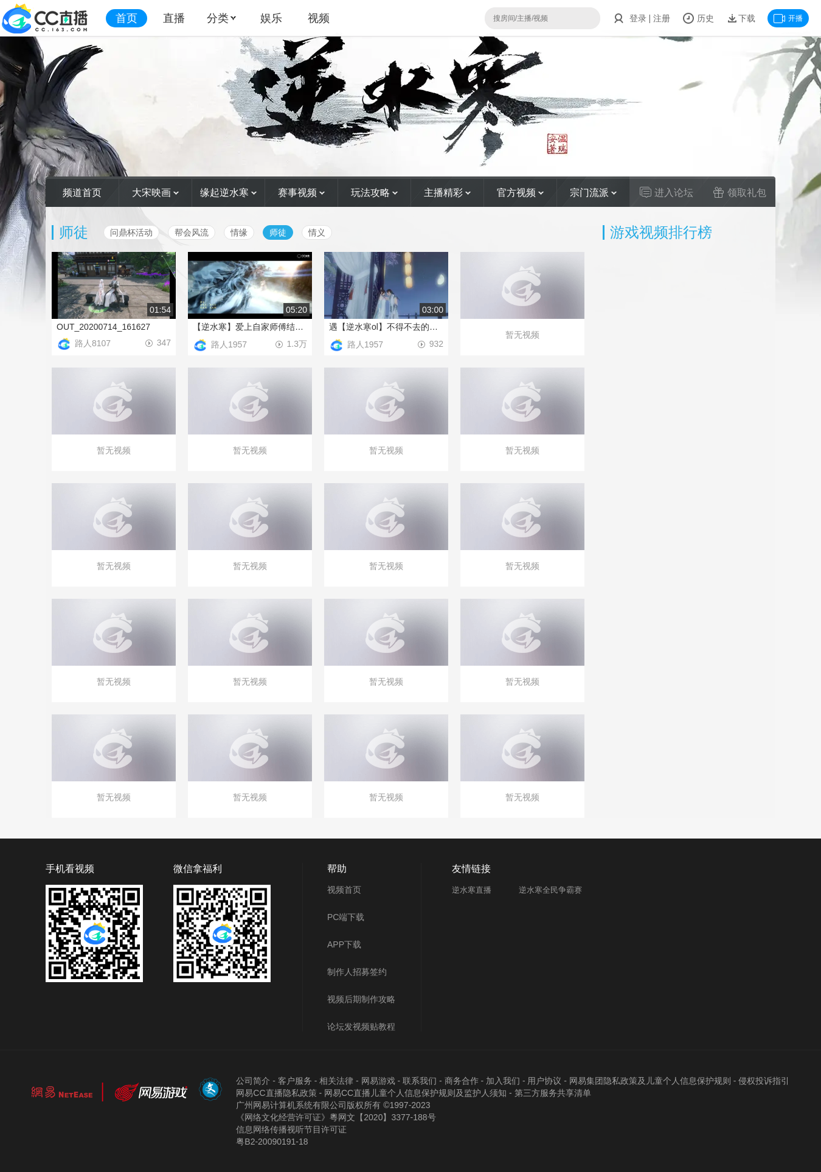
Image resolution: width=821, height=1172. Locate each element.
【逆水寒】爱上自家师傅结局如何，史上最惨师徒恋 (250, 327)
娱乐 (271, 18)
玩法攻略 (374, 192)
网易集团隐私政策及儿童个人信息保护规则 (650, 1081)
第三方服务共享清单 (552, 1093)
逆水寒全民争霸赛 (550, 890)
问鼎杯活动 (131, 232)
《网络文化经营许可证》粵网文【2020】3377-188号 (335, 1117)
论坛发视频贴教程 (361, 1026)
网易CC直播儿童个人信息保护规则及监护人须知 (415, 1093)
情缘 (239, 232)
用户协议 (544, 1081)
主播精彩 (447, 192)
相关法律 (336, 1081)
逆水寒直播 (471, 890)
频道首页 (82, 192)
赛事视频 (301, 192)
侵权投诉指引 (763, 1081)
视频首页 (344, 889)
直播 (174, 18)
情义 (316, 232)
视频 (319, 18)
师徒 (277, 232)
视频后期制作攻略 (361, 999)
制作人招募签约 (357, 972)
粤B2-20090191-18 (272, 1141)
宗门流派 (593, 192)
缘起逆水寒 (228, 192)
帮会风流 (192, 232)
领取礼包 (739, 192)
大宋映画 (155, 192)
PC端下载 (345, 917)
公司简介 (253, 1081)
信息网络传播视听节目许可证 (291, 1129)
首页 (126, 18)
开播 (788, 18)
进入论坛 (666, 192)
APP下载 (344, 944)
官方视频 (520, 192)
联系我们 (420, 1081)
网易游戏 (378, 1081)
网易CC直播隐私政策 (276, 1093)
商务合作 (462, 1081)
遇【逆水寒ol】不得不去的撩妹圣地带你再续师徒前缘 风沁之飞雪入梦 (386, 327)
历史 (698, 18)
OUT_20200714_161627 (103, 327)
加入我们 (503, 1081)
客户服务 (295, 1081)
